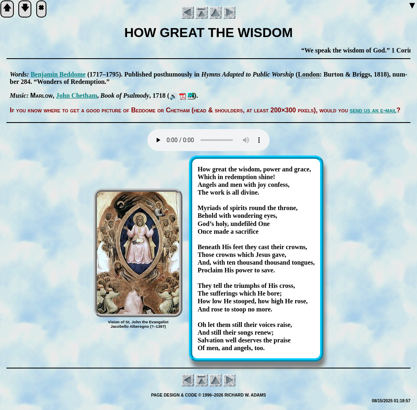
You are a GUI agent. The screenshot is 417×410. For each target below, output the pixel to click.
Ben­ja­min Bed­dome (58, 74)
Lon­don (308, 74)
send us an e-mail (373, 110)
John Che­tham (76, 95)
